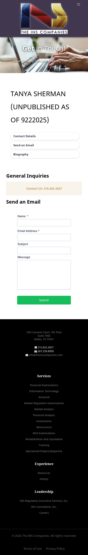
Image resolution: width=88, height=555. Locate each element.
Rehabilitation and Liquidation (44, 439)
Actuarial (44, 397)
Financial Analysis (44, 415)
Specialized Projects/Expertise (44, 451)
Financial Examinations (44, 385)
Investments (44, 421)
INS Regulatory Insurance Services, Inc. (44, 500)
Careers (44, 512)
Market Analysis (44, 409)
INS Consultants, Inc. (44, 506)
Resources (44, 473)
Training (44, 445)
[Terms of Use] (34, 549)
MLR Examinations (44, 433)
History (44, 479)
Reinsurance (44, 427)
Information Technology (44, 391)
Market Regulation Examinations (44, 403)
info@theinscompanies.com (45, 355)
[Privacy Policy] (54, 549)
